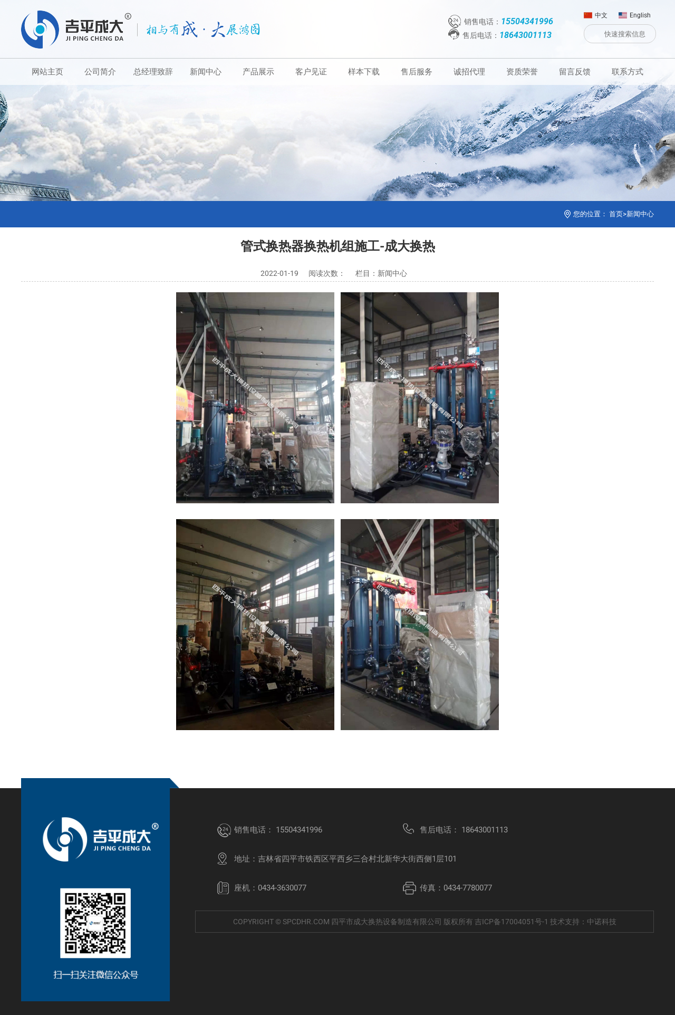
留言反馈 (575, 71)
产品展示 (258, 71)
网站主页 (47, 71)
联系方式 (627, 71)
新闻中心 (205, 71)
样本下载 (364, 71)
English (635, 13)
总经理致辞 (153, 71)
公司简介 (100, 71)
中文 (596, 13)
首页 (616, 214)
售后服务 (416, 71)
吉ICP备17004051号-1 (511, 921)
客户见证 (311, 71)
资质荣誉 (522, 71)
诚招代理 (469, 71)
